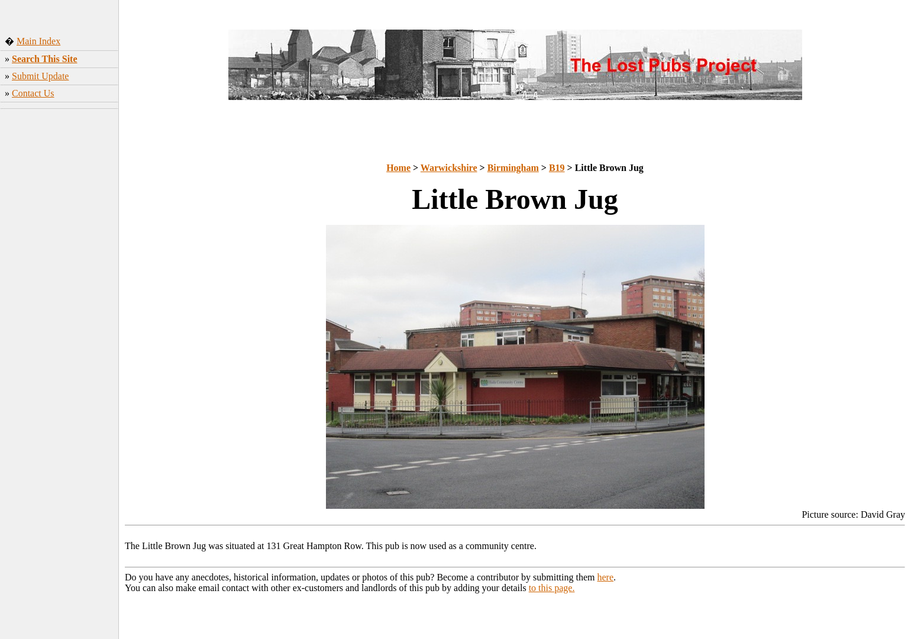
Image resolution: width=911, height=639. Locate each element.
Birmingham (513, 168)
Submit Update (40, 76)
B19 (557, 168)
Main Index (38, 41)
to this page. (552, 588)
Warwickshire (449, 168)
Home (398, 168)
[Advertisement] (59, 298)
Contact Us (33, 93)
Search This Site (44, 59)
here (605, 577)
